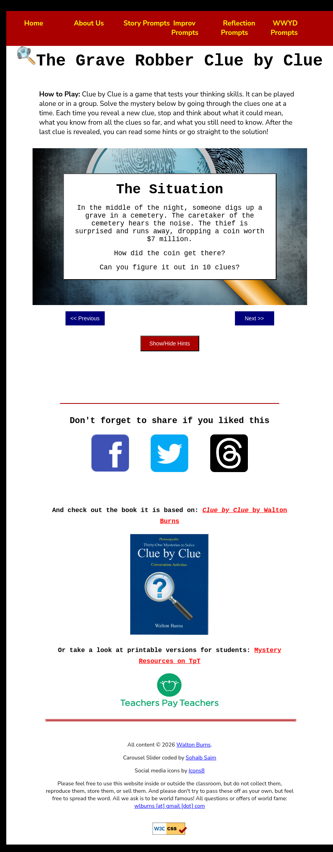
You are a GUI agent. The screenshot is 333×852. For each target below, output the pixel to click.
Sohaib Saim (201, 757)
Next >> (254, 318)
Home (33, 23)
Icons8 (197, 770)
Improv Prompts (184, 27)
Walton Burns (194, 744)
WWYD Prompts (284, 27)
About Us (89, 23)
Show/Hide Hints (169, 343)
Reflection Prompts (238, 27)
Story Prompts (147, 23)
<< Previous (85, 318)
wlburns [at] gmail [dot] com (170, 806)
